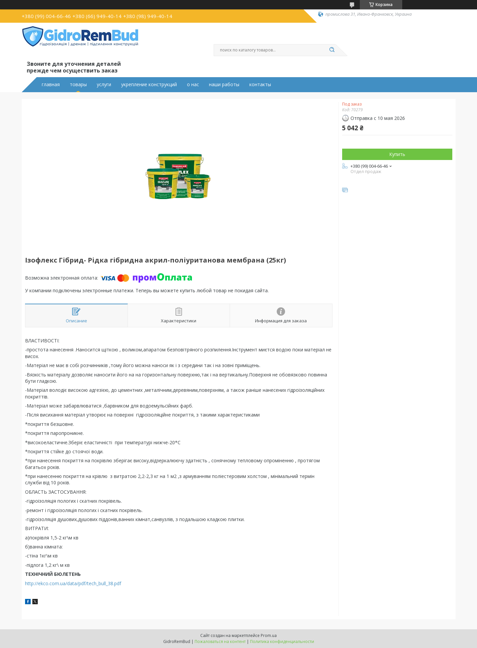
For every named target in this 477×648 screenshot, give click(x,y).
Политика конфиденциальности (282, 641)
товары (78, 84)
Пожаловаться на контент (220, 641)
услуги (104, 84)
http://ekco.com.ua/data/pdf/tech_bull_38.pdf (73, 583)
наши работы (224, 84)
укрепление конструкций (149, 84)
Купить (397, 154)
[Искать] (332, 50)
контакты (260, 84)
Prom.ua (269, 635)
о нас (193, 84)
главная (51, 84)
